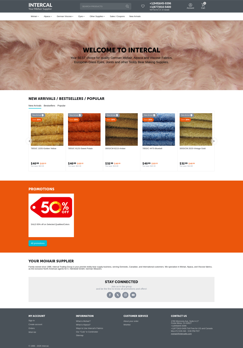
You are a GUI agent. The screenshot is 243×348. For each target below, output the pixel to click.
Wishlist (127, 325)
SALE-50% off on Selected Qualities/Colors (50, 224)
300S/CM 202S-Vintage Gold (192, 148)
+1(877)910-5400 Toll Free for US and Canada (191, 328)
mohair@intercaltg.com (181, 334)
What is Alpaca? (83, 325)
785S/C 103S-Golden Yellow (43, 148)
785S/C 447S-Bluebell (152, 148)
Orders (32, 328)
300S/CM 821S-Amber (115, 148)
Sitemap (79, 335)
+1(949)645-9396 (160, 3)
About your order (131, 321)
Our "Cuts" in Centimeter (87, 332)
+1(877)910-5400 (160, 7)
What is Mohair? (83, 321)
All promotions (38, 243)
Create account (35, 324)
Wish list (32, 332)
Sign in (32, 320)
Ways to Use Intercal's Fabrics (89, 328)
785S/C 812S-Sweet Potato (80, 148)
